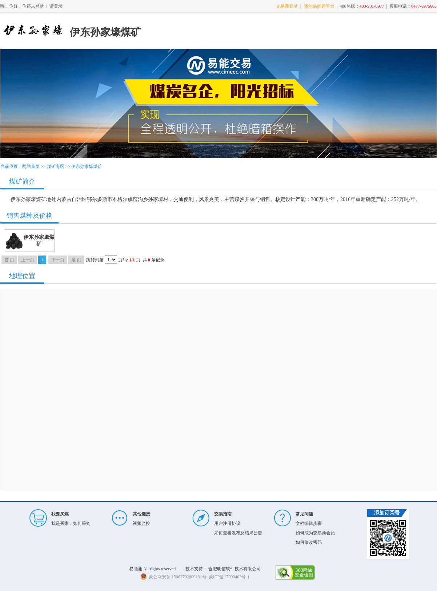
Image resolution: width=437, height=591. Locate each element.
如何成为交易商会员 (315, 532)
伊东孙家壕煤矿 (86, 166)
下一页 (57, 259)
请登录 (56, 6)
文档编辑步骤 (309, 523)
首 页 (9, 259)
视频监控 (141, 523)
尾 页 (76, 259)
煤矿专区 (55, 166)
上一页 (27, 259)
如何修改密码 (309, 542)
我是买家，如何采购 (71, 523)
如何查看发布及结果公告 (238, 532)
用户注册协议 (227, 523)
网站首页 (31, 166)
